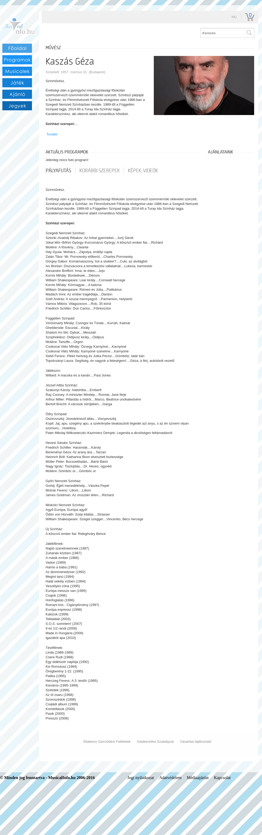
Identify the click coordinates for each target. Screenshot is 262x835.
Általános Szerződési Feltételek (106, 742)
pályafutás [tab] (58, 171)
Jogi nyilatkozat (140, 777)
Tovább (51, 134)
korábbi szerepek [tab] (99, 171)
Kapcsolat (222, 777)
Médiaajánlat (198, 777)
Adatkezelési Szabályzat (155, 742)
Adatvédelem (170, 777)
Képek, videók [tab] (143, 171)
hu (234, 17)
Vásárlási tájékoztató (195, 742)
